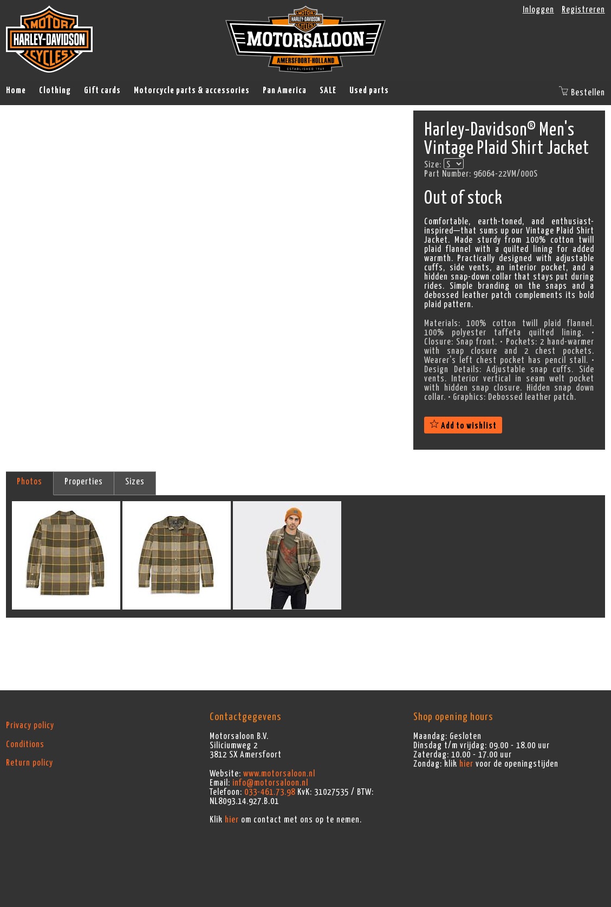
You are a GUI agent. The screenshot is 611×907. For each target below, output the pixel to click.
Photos (29, 481)
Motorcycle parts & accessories (192, 90)
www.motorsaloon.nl (279, 773)
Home (16, 90)
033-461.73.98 (269, 792)
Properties (83, 481)
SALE (328, 90)
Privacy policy (30, 725)
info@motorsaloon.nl (270, 783)
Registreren (583, 9)
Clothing (55, 90)
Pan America (285, 90)
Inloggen (538, 9)
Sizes (135, 481)
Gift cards (102, 90)
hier (232, 819)
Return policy (29, 763)
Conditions (25, 744)
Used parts (369, 90)
